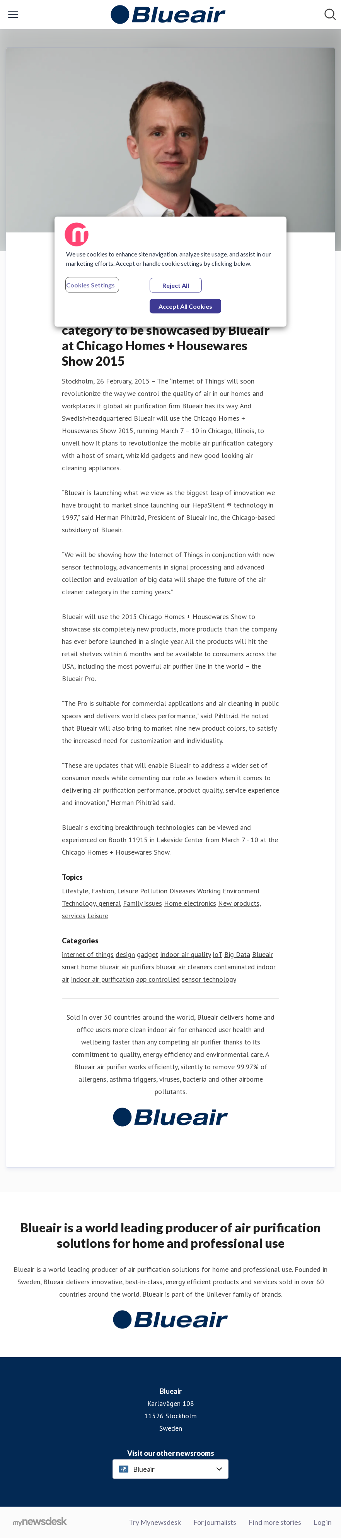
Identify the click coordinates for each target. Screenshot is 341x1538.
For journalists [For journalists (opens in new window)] (214, 1522)
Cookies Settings (90, 285)
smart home (79, 966)
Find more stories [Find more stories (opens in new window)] (275, 1522)
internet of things (88, 954)
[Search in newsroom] (330, 14)
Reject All (175, 285)
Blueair (262, 954)
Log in (323, 1522)
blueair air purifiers (126, 966)
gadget (147, 954)
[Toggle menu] (13, 14)
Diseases (182, 890)
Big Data (237, 954)
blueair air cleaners (184, 966)
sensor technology (209, 979)
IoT (217, 954)
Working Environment (228, 890)
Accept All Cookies (185, 306)
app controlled (158, 979)
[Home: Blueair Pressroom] (168, 14)
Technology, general (91, 903)
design (125, 954)
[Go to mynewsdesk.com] (40, 1522)
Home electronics (190, 903)
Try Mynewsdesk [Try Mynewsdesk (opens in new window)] (155, 1522)
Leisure (97, 915)
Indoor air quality (185, 954)
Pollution (153, 890)
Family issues (142, 903)
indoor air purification (102, 979)
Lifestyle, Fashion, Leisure (100, 890)
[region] (170, 272)
